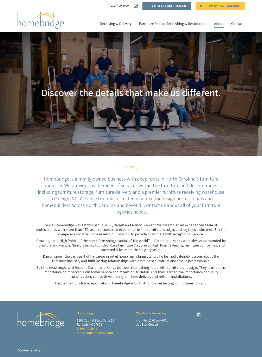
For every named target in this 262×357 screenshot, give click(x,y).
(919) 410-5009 (119, 6)
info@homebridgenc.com (95, 333)
